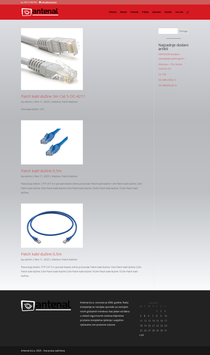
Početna (112, 12)
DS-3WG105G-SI (167, 79)
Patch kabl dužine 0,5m (41, 170)
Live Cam (179, 12)
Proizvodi (134, 12)
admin (28, 101)
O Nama (145, 12)
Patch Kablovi (69, 101)
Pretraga (183, 31)
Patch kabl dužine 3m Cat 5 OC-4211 (53, 96)
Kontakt (168, 12)
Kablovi (56, 101)
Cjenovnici (156, 12)
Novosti (123, 12)
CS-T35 (162, 74)
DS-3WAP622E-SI (167, 85)
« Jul (141, 334)
